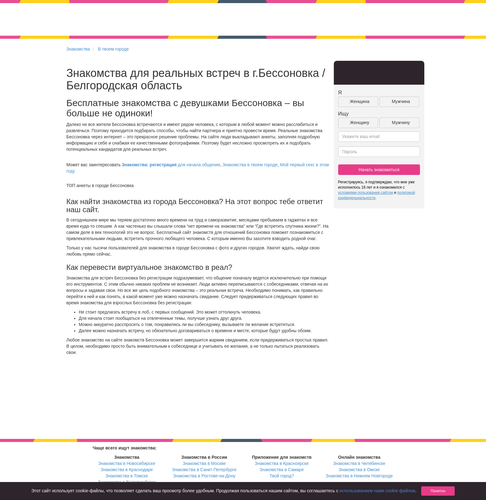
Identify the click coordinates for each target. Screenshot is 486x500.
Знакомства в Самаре (282, 469)
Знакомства (78, 49)
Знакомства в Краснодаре (127, 469)
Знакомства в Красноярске (282, 463)
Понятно (438, 491)
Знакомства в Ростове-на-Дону (204, 475)
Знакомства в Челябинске (359, 463)
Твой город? (282, 475)
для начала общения (171, 164)
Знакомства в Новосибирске (126, 463)
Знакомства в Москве (204, 463)
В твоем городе (113, 49)
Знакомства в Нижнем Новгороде (359, 475)
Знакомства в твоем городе (250, 164)
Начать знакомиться (379, 169)
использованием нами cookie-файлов (377, 490)
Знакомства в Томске (126, 475)
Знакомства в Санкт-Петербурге (204, 469)
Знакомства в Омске (359, 469)
